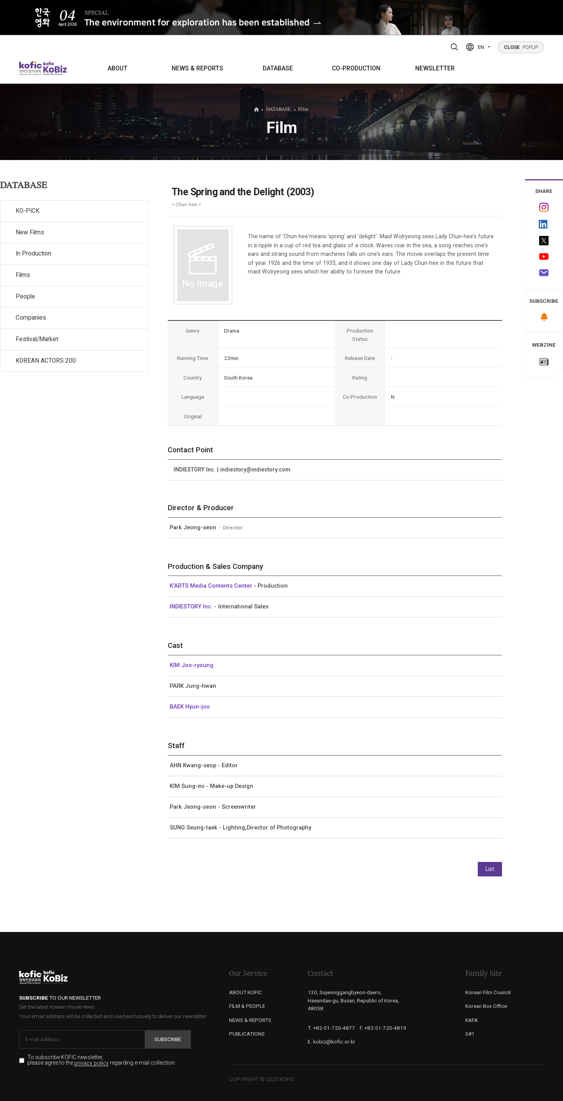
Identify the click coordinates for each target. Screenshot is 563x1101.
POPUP (521, 47)
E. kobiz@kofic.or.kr (331, 1041)
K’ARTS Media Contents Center (212, 585)
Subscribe (167, 1039)
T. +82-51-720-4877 (331, 1028)
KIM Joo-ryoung (191, 665)
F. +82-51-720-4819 (383, 1028)
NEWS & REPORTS (197, 68)
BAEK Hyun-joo (190, 706)
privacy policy (91, 1063)
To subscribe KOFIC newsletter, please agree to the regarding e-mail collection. (101, 1060)
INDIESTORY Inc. (192, 606)
